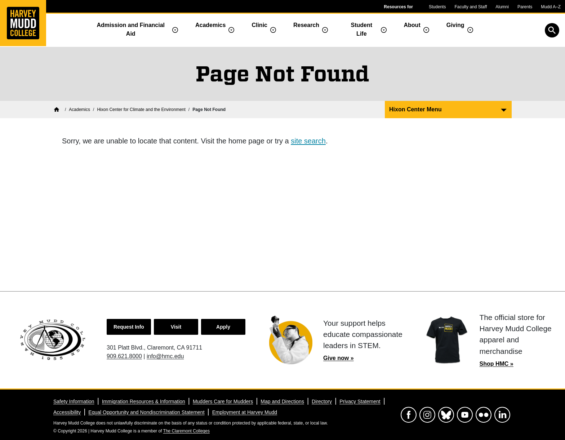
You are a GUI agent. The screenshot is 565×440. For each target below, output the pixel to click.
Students (437, 6)
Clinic (259, 25)
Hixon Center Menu (415, 109)
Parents (524, 6)
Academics (210, 25)
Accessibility (67, 412)
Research (306, 25)
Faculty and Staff (470, 6)
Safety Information (73, 401)
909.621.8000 (124, 356)
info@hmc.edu (165, 356)
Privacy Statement (360, 401)
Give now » (338, 358)
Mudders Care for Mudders (223, 401)
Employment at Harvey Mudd (244, 412)
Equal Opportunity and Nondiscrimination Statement (146, 412)
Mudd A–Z (551, 6)
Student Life (362, 29)
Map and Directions (282, 401)
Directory (322, 401)
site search (308, 141)
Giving (455, 25)
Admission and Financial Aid (131, 29)
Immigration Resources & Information (143, 401)
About (412, 25)
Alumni (502, 6)
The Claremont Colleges (186, 431)
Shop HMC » (496, 364)
